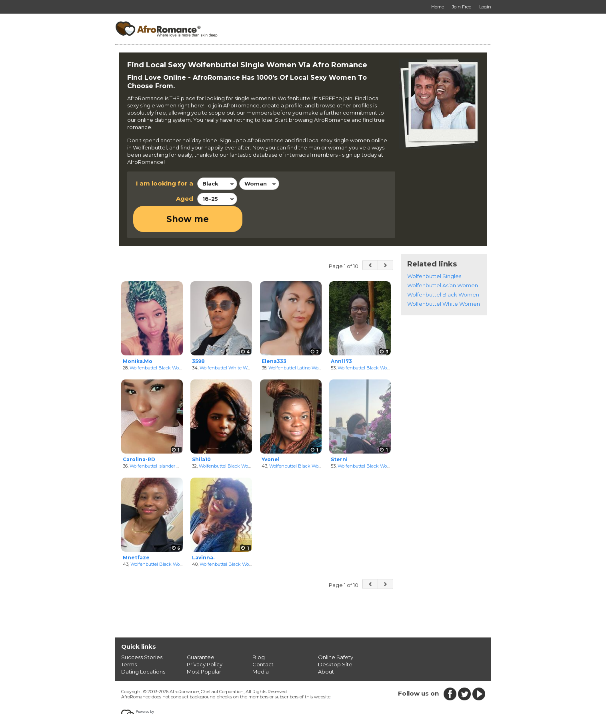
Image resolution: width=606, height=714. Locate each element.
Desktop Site (335, 638)
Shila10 (201, 433)
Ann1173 (341, 335)
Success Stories (141, 631)
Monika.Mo (137, 335)
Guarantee (200, 631)
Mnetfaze (136, 531)
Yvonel (271, 433)
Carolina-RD (139, 433)
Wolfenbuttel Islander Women (161, 440)
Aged (184, 198)
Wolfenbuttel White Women (230, 342)
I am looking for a (164, 183)
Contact (263, 638)
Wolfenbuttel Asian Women (442, 259)
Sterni (339, 433)
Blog (258, 631)
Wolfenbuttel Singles (434, 250)
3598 (198, 335)
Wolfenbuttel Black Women (159, 342)
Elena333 (274, 335)
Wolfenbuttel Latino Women (298, 342)
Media (260, 645)
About (326, 645)
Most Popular (204, 645)
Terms (129, 638)
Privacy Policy (204, 638)
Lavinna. (203, 531)
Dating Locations (143, 645)
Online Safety (335, 631)
